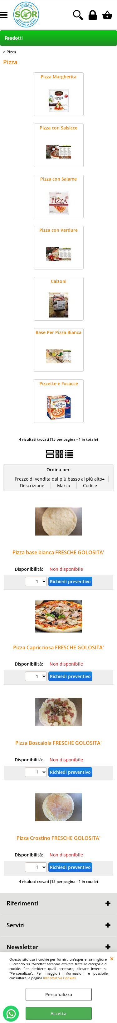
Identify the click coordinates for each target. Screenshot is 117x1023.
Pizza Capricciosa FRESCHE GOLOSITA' (58, 647)
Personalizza (58, 994)
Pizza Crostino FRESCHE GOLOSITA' (58, 838)
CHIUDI (112, 958)
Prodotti (14, 38)
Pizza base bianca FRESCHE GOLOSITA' (58, 552)
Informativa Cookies (59, 978)
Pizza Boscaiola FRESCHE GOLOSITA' (58, 742)
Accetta (58, 1013)
